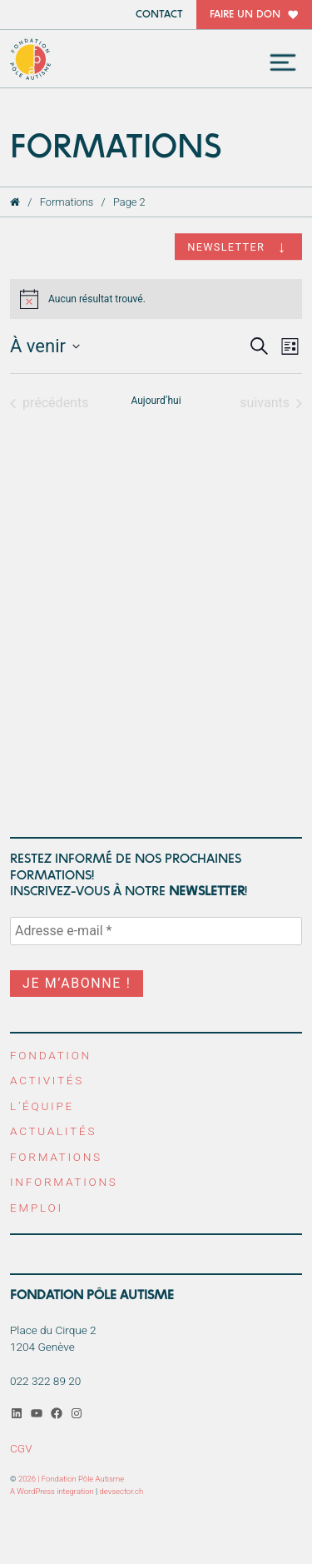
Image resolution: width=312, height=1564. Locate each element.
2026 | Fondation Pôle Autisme (71, 1478)
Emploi (36, 1207)
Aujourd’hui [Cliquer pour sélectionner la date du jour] (156, 400)
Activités (47, 1080)
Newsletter (226, 247)
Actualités (53, 1131)
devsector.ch (122, 1491)
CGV (21, 1448)
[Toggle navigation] (283, 63)
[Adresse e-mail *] (156, 931)
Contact (159, 14)
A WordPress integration (52, 1491)
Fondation (51, 1055)
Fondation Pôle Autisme (31, 59)
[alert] (156, 299)
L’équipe (42, 1106)
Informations (64, 1181)
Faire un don (245, 14)
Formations (66, 202)
